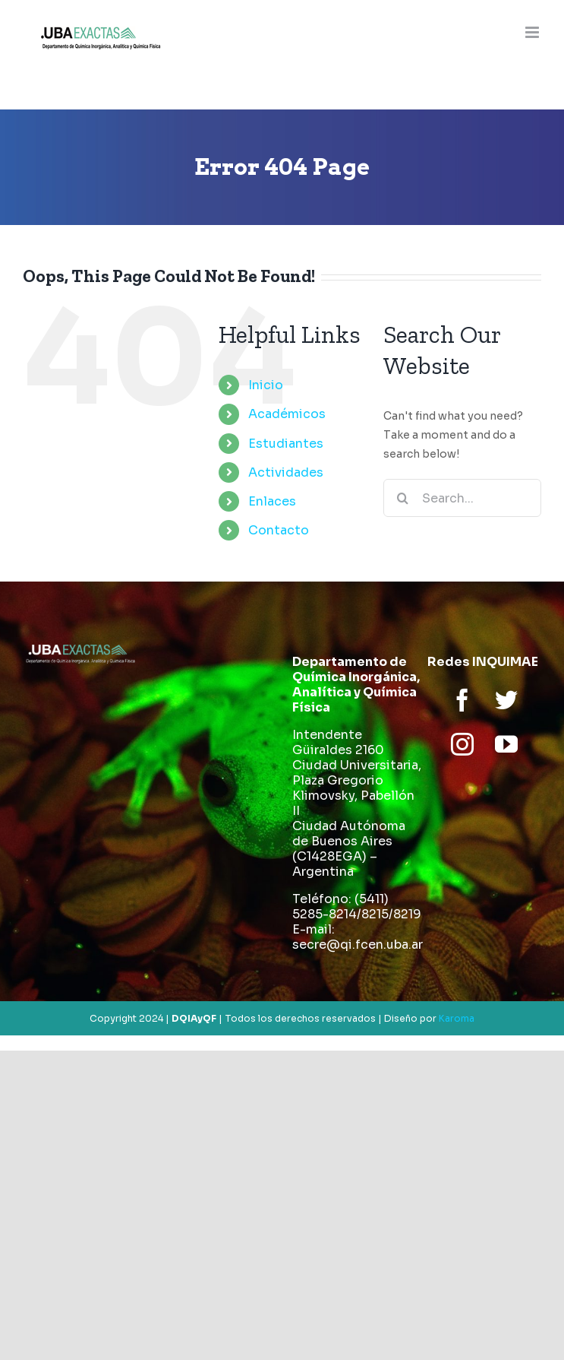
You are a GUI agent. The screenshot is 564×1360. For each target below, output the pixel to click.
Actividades (285, 472)
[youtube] (506, 744)
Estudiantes (285, 444)
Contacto (278, 530)
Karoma (456, 1018)
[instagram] (462, 744)
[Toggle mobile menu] (533, 32)
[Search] (402, 498)
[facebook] (462, 700)
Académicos (287, 414)
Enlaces (272, 501)
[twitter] (506, 700)
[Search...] (462, 498)
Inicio (265, 385)
